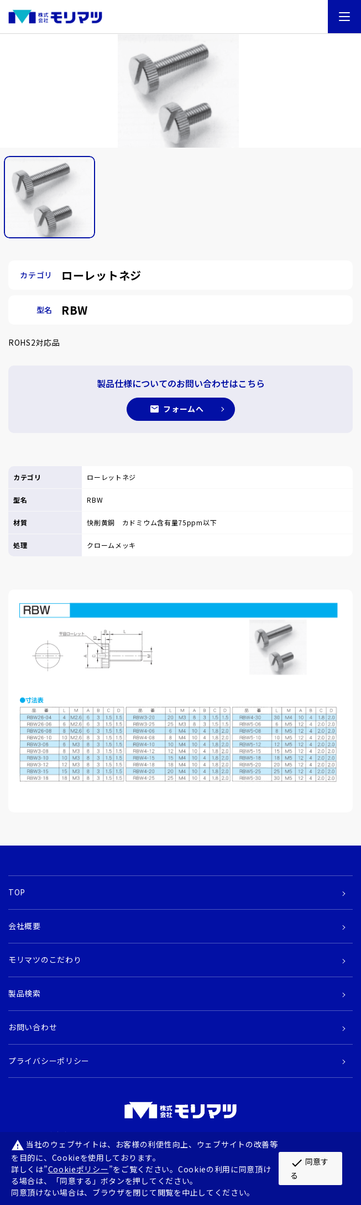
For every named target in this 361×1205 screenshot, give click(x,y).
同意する (309, 1168)
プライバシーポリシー (49, 1060)
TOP (16, 892)
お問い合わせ (32, 1026)
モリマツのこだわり (44, 959)
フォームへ (183, 408)
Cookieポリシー (78, 1169)
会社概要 (24, 925)
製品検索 (24, 993)
